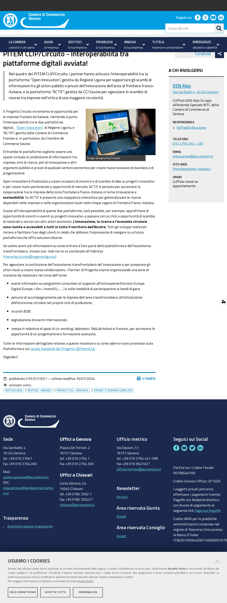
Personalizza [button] (88, 592)
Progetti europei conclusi (113, 413)
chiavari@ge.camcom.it (77, 528)
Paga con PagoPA (207, 533)
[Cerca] (219, 28)
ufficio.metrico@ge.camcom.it (139, 492)
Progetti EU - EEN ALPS (72, 413)
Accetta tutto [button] (55, 592)
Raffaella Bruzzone (191, 150)
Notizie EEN (14, 413)
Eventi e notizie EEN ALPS (116, 62)
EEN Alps (182, 109)
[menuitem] (22, 44)
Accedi (121, 539)
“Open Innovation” (29, 150)
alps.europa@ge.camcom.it (193, 179)
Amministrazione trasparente (30, 549)
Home (5, 62)
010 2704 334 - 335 (188, 166)
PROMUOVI (20, 62)
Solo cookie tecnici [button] (23, 592)
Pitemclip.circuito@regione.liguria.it (30, 279)
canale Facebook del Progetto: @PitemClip (62, 372)
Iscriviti (122, 520)
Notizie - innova (39, 413)
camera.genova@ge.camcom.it (26, 500)
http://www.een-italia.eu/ (192, 192)
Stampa (146, 402)
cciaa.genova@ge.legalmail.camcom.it (28, 513)
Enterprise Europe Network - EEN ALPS (63, 62)
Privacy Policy (85, 581)
